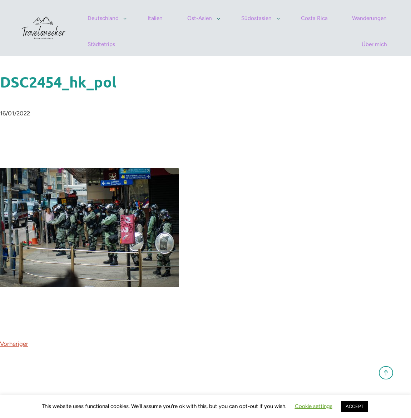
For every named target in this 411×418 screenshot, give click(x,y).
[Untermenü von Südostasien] (278, 18)
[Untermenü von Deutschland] (125, 18)
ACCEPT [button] (354, 406)
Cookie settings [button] (313, 406)
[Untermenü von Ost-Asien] (218, 18)
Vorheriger (14, 343)
